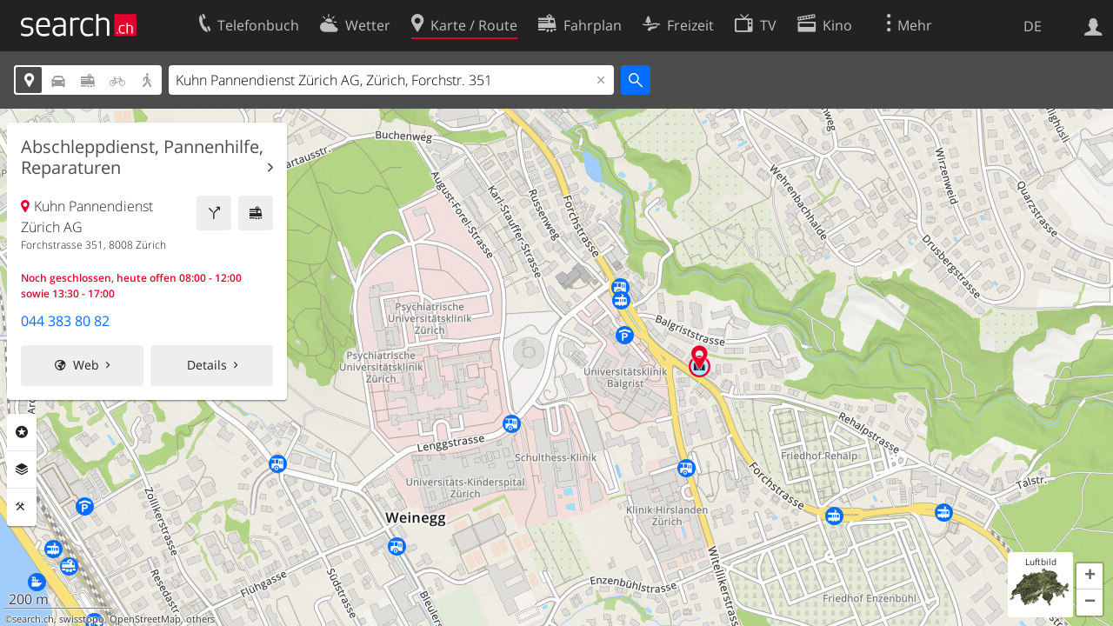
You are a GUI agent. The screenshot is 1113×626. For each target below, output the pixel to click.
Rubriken (22, 432)
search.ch (33, 619)
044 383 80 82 (65, 320)
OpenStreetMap (145, 619)
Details (207, 364)
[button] (1089, 576)
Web (86, 364)
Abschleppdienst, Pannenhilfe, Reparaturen (142, 157)
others (200, 619)
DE (1032, 26)
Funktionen (22, 507)
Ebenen (22, 469)
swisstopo (81, 619)
